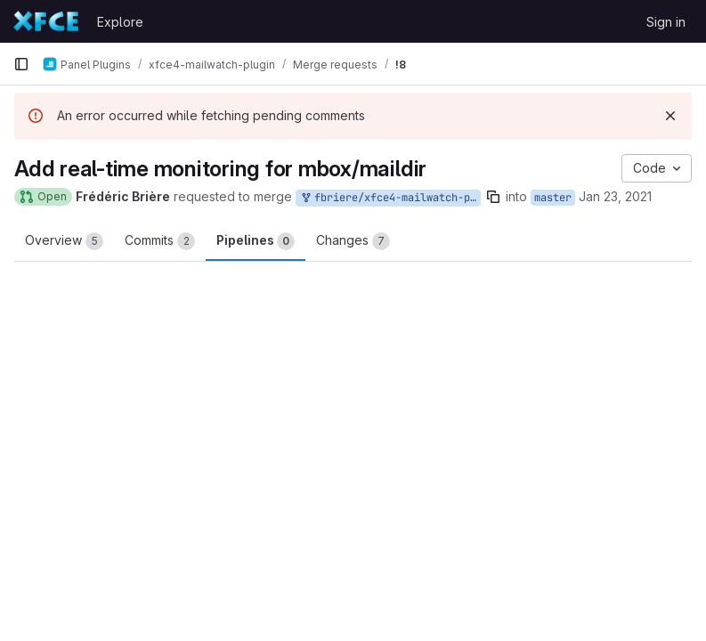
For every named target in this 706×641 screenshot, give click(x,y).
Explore (120, 21)
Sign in (666, 21)
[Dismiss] (670, 115)
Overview (64, 241)
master (553, 198)
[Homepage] (46, 21)
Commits (160, 241)
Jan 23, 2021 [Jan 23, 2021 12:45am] (615, 196)
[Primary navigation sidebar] (21, 64)
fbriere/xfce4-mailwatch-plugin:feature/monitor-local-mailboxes (390, 198)
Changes (353, 241)
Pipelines (255, 241)
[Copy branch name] (493, 196)
